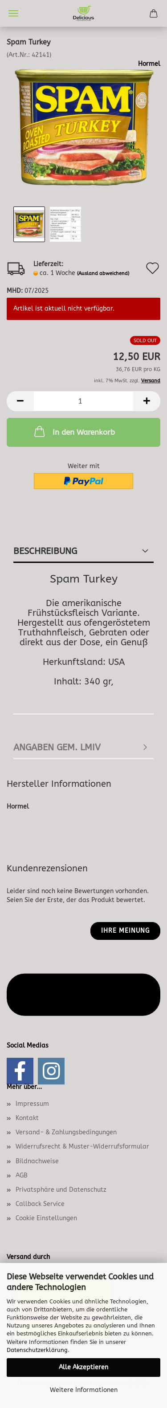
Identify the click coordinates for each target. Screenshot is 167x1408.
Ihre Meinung (125, 931)
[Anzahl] (83, 401)
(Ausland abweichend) (103, 273)
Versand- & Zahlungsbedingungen (66, 1132)
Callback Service (40, 1204)
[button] (20, 401)
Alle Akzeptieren (83, 1367)
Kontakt (27, 1118)
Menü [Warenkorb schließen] (13, 13)
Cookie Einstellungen (46, 1218)
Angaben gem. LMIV (57, 747)
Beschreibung (45, 551)
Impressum (32, 1104)
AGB (22, 1175)
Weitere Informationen (84, 1390)
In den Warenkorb (74, 431)
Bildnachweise (37, 1161)
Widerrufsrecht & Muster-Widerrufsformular (82, 1146)
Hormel (149, 64)
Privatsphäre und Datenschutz (61, 1190)
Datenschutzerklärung (37, 1350)
